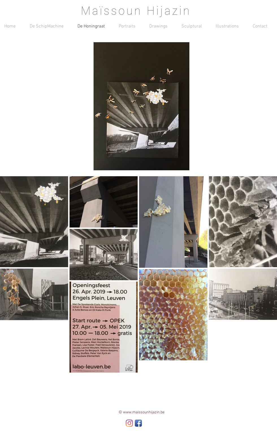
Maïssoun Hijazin (136, 11)
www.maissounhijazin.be (144, 412)
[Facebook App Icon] (138, 423)
